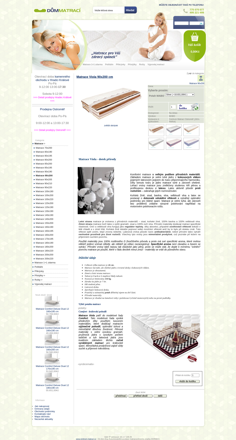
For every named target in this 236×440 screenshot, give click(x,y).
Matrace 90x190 (44, 171)
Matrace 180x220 (44, 250)
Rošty (142, 64)
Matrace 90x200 (196, 82)
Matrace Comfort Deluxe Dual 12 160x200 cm (52, 347)
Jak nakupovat (42, 406)
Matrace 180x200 (44, 246)
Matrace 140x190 (44, 215)
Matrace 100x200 (44, 195)
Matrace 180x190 (44, 243)
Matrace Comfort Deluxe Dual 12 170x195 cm (52, 366)
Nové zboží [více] (43, 295)
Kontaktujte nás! (43, 414)
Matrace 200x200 (44, 254)
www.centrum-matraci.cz (86, 439)
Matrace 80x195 (44, 155)
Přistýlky (132, 64)
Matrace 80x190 (44, 152)
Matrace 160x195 (44, 231)
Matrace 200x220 (44, 258)
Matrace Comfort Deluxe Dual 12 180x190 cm (52, 385)
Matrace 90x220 (44, 187)
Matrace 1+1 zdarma (92, 64)
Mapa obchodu (42, 416)
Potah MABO (156, 95)
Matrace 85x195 (44, 167)
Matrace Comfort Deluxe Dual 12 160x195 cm (52, 309)
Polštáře (109, 64)
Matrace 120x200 (44, 203)
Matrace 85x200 (44, 163)
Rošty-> (39, 279)
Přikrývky (120, 64)
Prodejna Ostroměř (52, 109)
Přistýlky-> (40, 275)
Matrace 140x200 (44, 219)
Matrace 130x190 (44, 211)
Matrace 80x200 (44, 159)
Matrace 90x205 (44, 179)
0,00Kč (195, 51)
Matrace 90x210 (44, 183)
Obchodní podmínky (45, 411)
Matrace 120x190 (44, 207)
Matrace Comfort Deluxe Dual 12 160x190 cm (52, 328)
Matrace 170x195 (44, 239)
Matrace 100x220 (44, 199)
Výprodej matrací (156, 64)
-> (40, 143)
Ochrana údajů (42, 408)
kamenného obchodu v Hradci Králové (53, 78)
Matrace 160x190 (44, 227)
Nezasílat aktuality (44, 419)
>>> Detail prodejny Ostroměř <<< (52, 130)
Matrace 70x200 (44, 148)
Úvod (117, 433)
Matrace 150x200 (44, 223)
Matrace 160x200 (44, 235)
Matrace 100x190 (44, 191)
